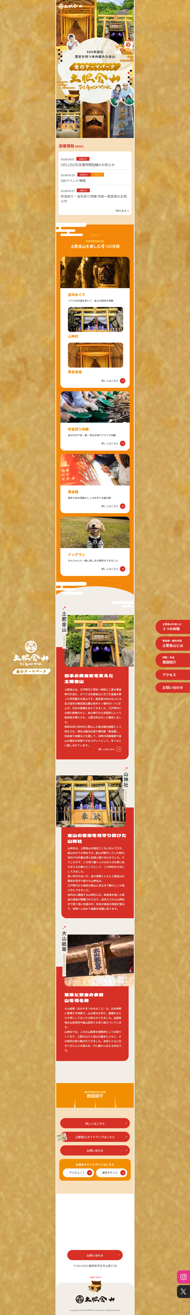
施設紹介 (169, 659)
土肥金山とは (172, 643)
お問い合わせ (172, 687)
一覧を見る (121, 210)
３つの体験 (172, 626)
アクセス (169, 674)
